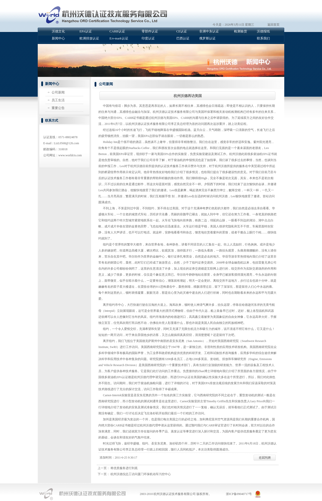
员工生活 (58, 100)
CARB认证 (117, 31)
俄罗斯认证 (207, 38)
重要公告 (58, 108)
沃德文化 (58, 31)
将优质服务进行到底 (124, 468)
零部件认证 (150, 31)
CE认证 (181, 31)
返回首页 (273, 24)
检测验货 (240, 31)
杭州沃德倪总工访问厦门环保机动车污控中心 (140, 474)
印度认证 (148, 38)
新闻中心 (58, 38)
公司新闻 (58, 92)
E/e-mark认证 (118, 38)
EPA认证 (85, 31)
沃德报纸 (263, 31)
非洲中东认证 (209, 31)
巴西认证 (182, 38)
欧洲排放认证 (89, 38)
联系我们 (263, 38)
